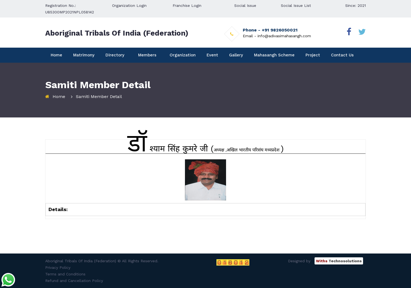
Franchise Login (187, 5)
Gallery (236, 55)
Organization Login (129, 5)
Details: (58, 209)
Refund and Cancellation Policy (74, 280)
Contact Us (342, 55)
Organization (183, 55)
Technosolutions (339, 261)
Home (56, 55)
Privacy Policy (57, 267)
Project (313, 55)
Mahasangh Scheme (274, 55)
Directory (114, 55)
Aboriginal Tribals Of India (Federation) (116, 33)
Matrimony (84, 55)
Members (147, 55)
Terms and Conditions (65, 274)
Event (212, 55)
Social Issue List (296, 5)
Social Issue (245, 5)
